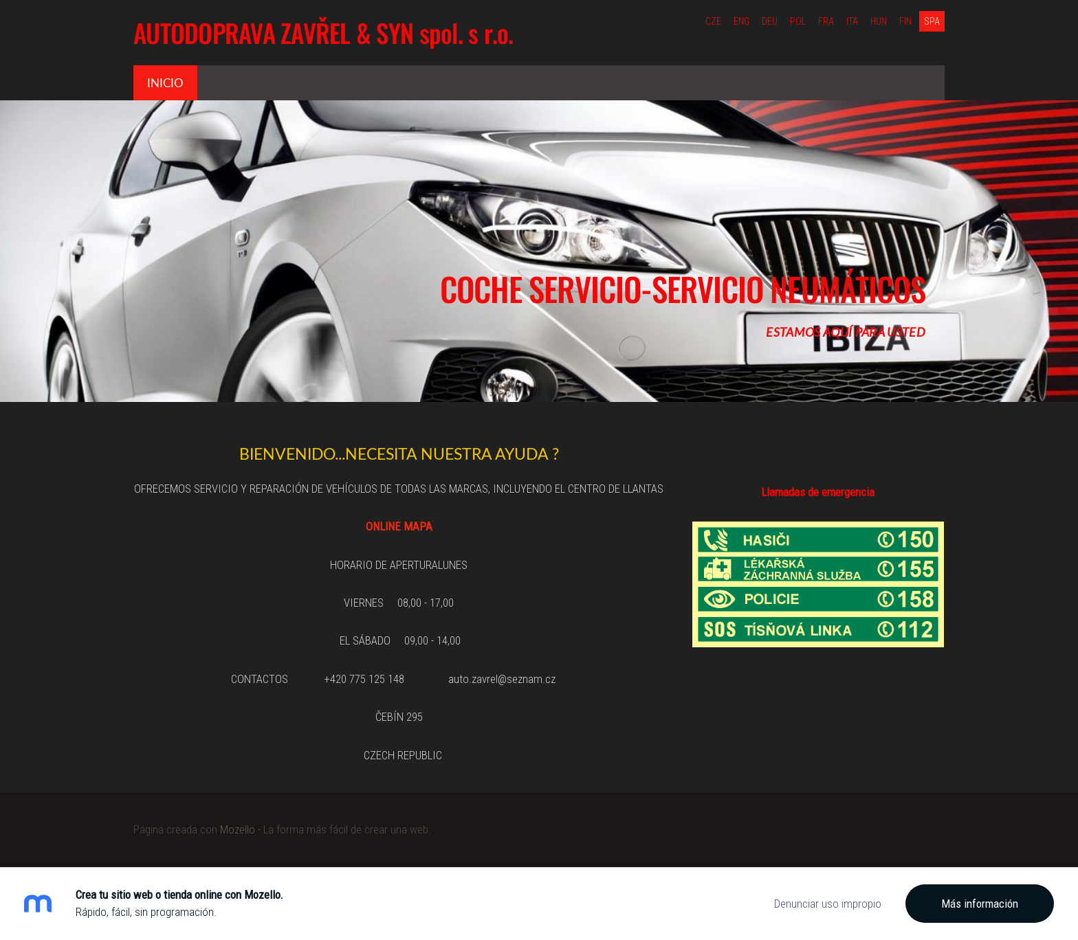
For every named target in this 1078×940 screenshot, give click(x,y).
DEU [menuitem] (770, 21)
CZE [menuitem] (713, 21)
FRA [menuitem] (826, 21)
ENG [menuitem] (741, 21)
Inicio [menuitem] (165, 83)
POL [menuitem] (798, 21)
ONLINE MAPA (399, 526)
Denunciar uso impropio (827, 903)
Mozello (237, 829)
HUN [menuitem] (878, 21)
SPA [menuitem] (932, 21)
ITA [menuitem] (852, 21)
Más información (979, 903)
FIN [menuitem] (905, 21)
